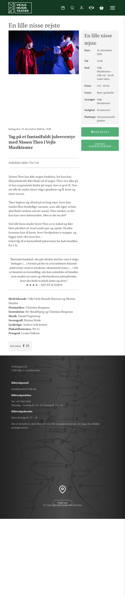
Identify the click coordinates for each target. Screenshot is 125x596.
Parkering (105, 592)
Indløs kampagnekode (100, 145)
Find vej (62, 503)
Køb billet (100, 132)
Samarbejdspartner (97, 585)
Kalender (106, 562)
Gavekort (106, 570)
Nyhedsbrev (103, 577)
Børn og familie (105, 92)
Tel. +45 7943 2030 (21, 401)
